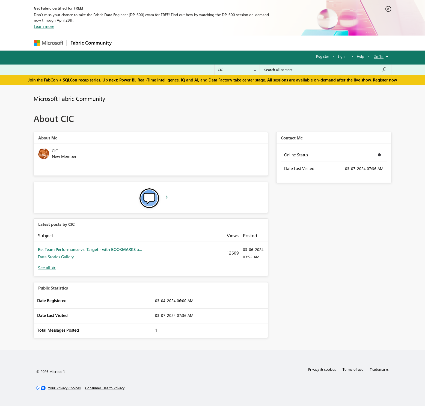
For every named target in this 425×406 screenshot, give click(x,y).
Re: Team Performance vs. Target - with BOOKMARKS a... (90, 249)
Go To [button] (379, 56)
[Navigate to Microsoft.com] (48, 43)
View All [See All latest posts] (47, 268)
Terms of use (353, 369)
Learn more (44, 26)
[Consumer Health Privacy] (104, 388)
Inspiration (148, 42)
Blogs (219, 42)
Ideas (170, 42)
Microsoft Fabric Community (69, 98)
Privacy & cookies (322, 369)
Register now (385, 80)
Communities (195, 42)
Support (263, 42)
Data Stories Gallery (56, 256)
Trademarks (379, 369)
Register (322, 56)
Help (360, 56)
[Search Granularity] (237, 70)
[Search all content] (325, 70)
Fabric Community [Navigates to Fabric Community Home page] (91, 42)
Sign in (343, 56)
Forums (124, 42)
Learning (240, 42)
